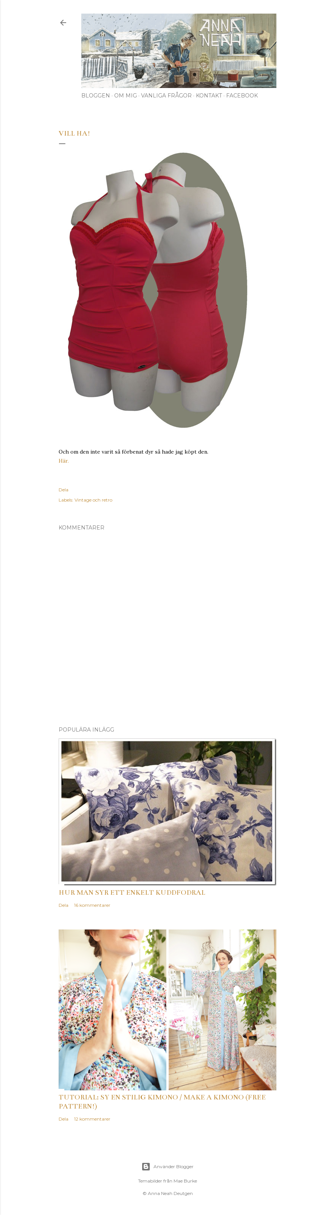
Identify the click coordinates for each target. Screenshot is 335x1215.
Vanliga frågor (166, 95)
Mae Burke (185, 1181)
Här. (64, 460)
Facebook (242, 95)
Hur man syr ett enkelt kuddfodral (132, 892)
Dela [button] (63, 489)
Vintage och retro (93, 500)
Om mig (125, 95)
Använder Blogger (167, 1166)
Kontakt (209, 95)
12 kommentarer (92, 1119)
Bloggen (95, 95)
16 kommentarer (92, 905)
